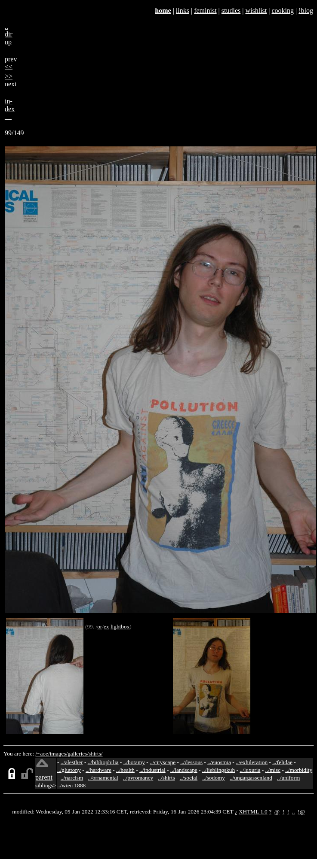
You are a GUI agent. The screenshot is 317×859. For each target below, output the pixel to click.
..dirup (8, 34)
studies (231, 10)
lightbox (120, 626)
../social (188, 777)
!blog (306, 10)
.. (293, 811)
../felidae (282, 762)
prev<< (11, 62)
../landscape (183, 770)
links (182, 10)
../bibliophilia (103, 762)
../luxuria (250, 770)
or (99, 626)
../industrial (152, 770)
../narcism (72, 777)
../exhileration (252, 762)
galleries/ (78, 753)
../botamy (134, 762)
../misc (273, 770)
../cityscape (162, 762)
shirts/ (96, 753)
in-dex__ (10, 108)
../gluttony (69, 770)
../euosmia (219, 762)
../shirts (166, 777)
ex (106, 626)
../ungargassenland (251, 777)
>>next (11, 80)
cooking (282, 10)
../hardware (98, 770)
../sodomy (213, 777)
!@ (301, 811)
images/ (59, 753)
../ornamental (103, 777)
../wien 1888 (71, 785)
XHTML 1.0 (253, 811)
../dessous (191, 762)
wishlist (256, 10)
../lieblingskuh (218, 770)
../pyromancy (138, 777)
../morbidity (298, 770)
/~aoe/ (43, 753)
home (163, 10)
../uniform (288, 777)
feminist (205, 10)
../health (125, 770)
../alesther (72, 762)
